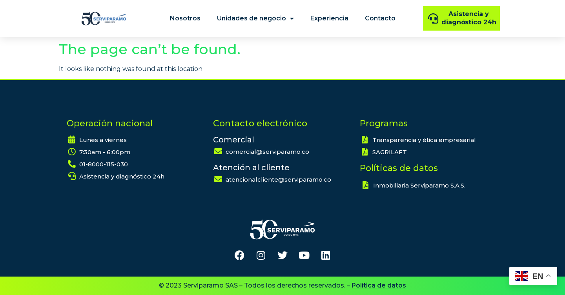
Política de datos (379, 285)
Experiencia (329, 18)
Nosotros (185, 18)
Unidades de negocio (255, 18)
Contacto (380, 18)
